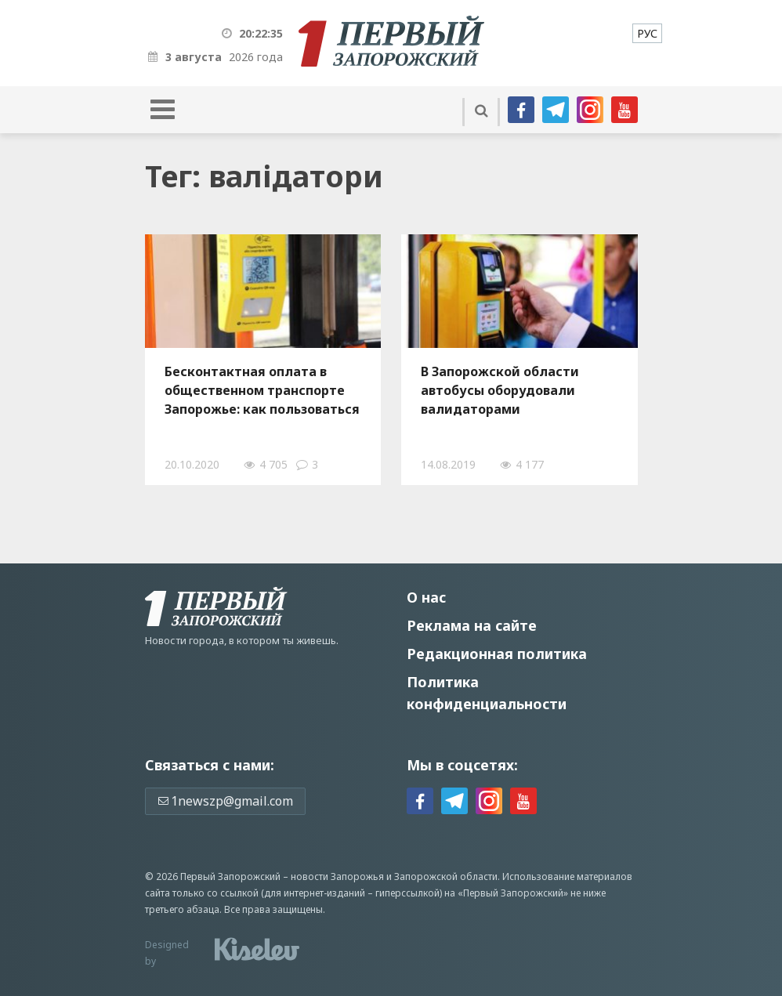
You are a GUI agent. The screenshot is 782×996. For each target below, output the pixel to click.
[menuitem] (647, 33)
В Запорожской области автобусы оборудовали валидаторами (500, 390)
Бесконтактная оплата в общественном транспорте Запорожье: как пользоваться (262, 390)
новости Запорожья (337, 876)
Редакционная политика (497, 653)
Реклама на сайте (472, 625)
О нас (426, 597)
